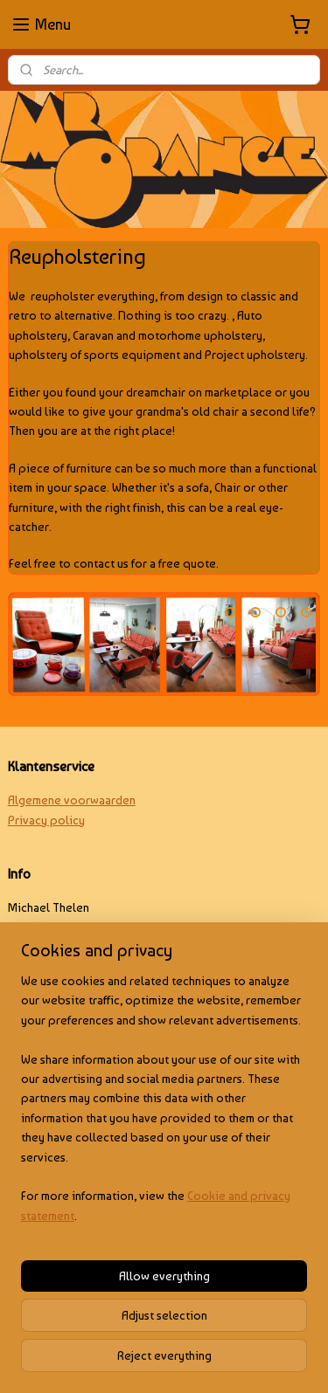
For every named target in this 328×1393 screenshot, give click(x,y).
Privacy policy (46, 820)
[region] (164, 1105)
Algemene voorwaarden (72, 800)
